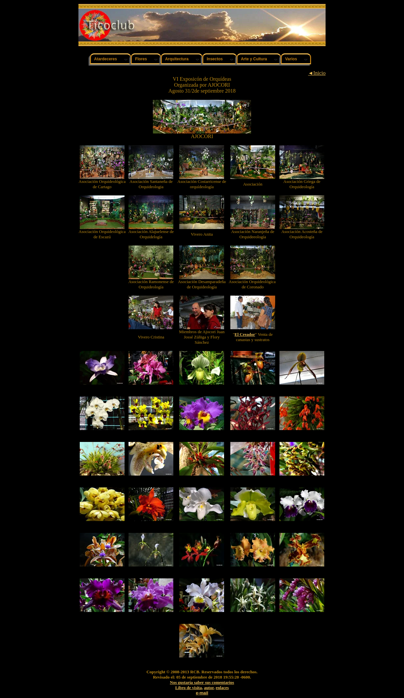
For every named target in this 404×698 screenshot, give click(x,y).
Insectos (215, 59)
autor (209, 687)
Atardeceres (105, 59)
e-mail (202, 692)
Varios (291, 59)
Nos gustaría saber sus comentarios (202, 682)
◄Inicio (317, 73)
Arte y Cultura (254, 59)
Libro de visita (188, 687)
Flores (141, 59)
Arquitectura (176, 59)
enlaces (222, 687)
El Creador (245, 334)
